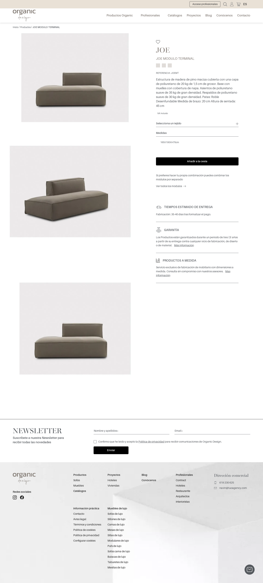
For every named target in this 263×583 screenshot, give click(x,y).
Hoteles (112, 480)
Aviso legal (79, 519)
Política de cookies (84, 529)
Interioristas (183, 501)
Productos (25, 27)
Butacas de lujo (117, 556)
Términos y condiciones (87, 524)
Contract (181, 480)
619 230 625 (224, 482)
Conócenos (224, 15)
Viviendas (113, 485)
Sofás (76, 480)
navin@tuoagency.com (230, 488)
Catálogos (175, 15)
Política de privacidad (151, 441)
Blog (208, 15)
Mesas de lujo (116, 529)
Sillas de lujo (115, 535)
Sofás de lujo (115, 513)
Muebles (78, 485)
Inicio (16, 27)
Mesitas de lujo (116, 567)
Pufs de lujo (114, 546)
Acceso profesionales (205, 4)
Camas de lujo (116, 524)
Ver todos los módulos (171, 186)
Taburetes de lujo (118, 562)
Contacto (243, 15)
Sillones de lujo (116, 519)
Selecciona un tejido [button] (168, 123)
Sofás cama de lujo (119, 551)
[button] (246, 4)
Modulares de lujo (118, 540)
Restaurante (183, 491)
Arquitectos (182, 496)
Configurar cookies (84, 540)
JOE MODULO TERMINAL (46, 27)
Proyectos (194, 15)
